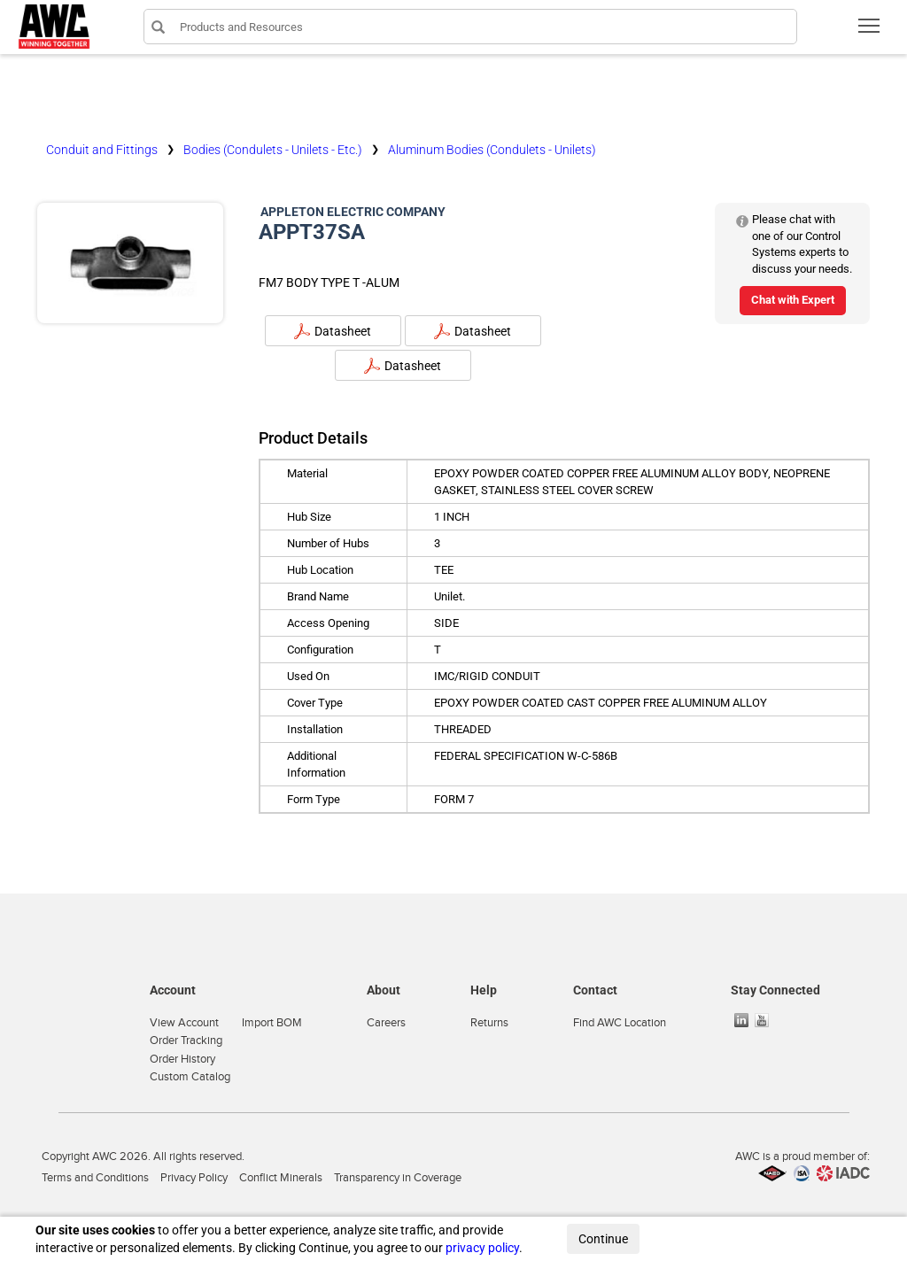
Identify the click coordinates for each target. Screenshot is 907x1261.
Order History (182, 1059)
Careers (386, 1023)
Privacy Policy (194, 1178)
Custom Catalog (190, 1077)
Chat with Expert (792, 299)
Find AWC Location (619, 1023)
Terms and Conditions (95, 1178)
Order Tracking (186, 1040)
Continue (603, 1239)
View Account (184, 1023)
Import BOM (272, 1023)
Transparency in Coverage (397, 1178)
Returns (489, 1023)
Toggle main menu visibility (870, 31)
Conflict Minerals (280, 1178)
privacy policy (482, 1248)
